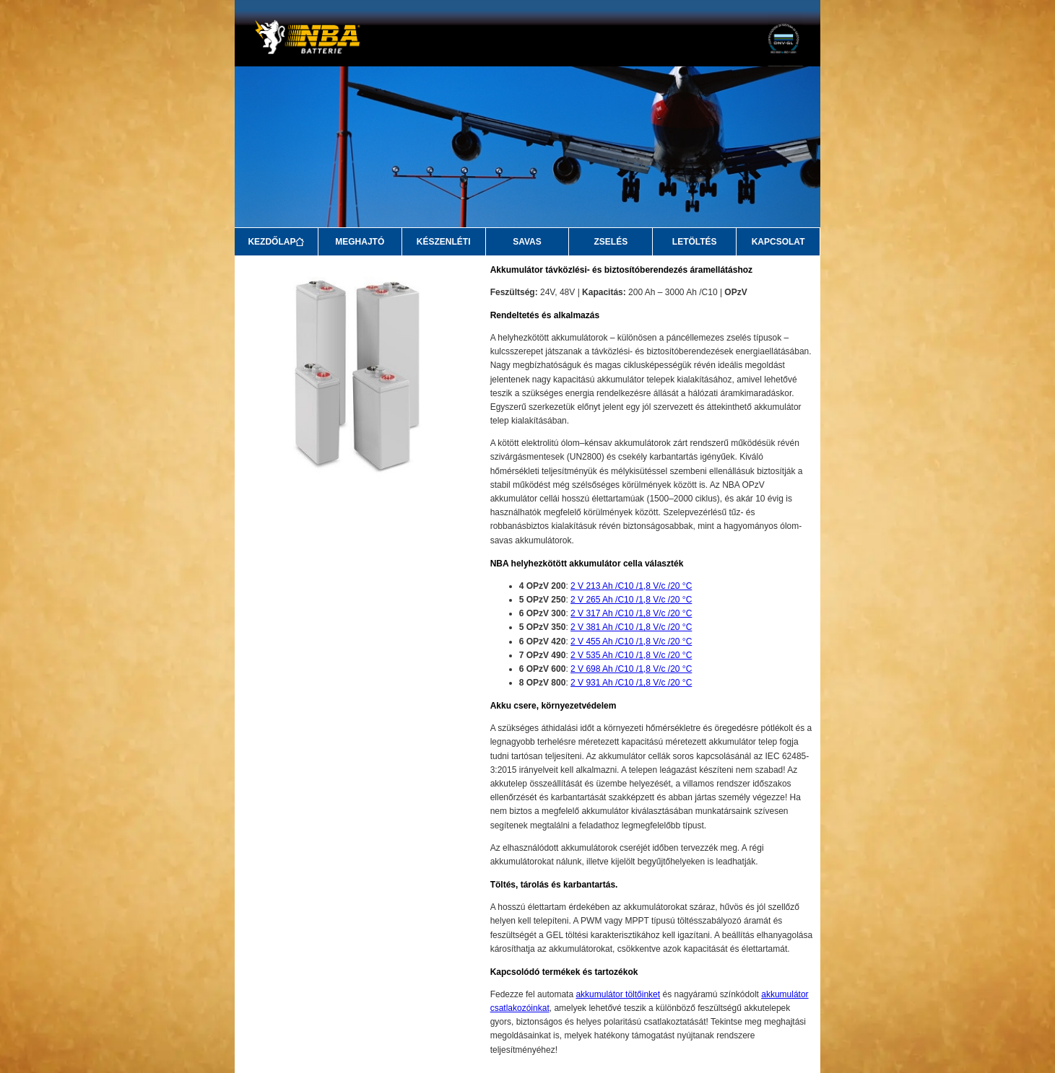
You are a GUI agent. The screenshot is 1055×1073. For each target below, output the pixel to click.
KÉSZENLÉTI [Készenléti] (444, 242)
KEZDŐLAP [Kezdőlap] (276, 242)
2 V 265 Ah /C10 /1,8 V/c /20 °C (631, 600)
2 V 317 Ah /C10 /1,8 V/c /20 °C (631, 613)
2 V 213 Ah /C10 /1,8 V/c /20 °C (631, 586)
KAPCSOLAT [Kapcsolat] (778, 242)
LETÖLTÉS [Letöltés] (694, 242)
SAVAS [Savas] (527, 242)
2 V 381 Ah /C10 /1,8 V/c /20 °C (631, 627)
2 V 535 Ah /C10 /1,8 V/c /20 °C (631, 655)
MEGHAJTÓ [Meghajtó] (359, 242)
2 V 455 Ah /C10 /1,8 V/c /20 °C (631, 641)
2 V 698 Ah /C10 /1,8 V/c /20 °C (631, 669)
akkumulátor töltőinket (618, 994)
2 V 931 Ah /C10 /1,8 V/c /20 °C (631, 683)
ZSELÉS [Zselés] (611, 242)
